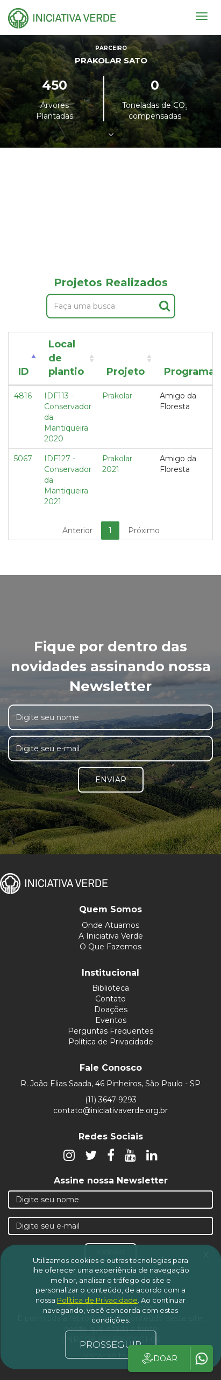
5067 (23, 458)
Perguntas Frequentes (110, 1031)
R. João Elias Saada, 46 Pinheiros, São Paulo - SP (110, 1083)
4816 (23, 396)
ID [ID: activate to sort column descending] (23, 371)
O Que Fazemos (110, 947)
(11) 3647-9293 (111, 1100)
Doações (110, 1009)
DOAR (158, 1358)
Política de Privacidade (110, 1042)
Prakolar (117, 396)
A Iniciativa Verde (111, 936)
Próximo (144, 530)
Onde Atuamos (110, 925)
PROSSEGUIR (110, 1344)
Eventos (110, 1020)
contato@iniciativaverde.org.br (110, 1110)
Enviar (110, 780)
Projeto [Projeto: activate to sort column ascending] (125, 371)
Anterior (77, 530)
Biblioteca (110, 988)
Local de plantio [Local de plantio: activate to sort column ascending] (66, 357)
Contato (110, 999)
